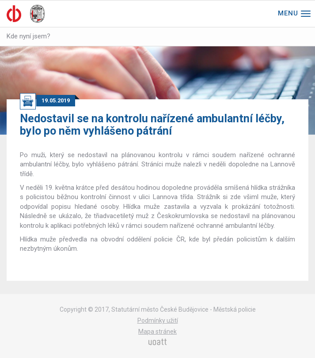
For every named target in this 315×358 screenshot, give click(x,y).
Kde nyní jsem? (28, 36)
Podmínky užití (157, 320)
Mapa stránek (157, 331)
